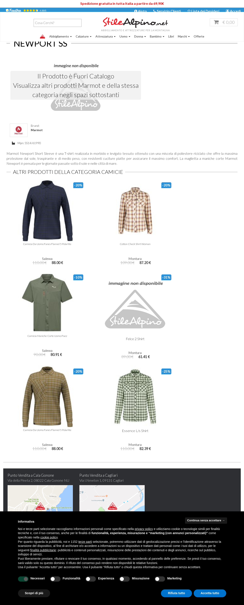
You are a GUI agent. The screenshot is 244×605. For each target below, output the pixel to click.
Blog (69, 486)
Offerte (199, 41)
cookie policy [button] (48, 537)
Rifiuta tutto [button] (176, 593)
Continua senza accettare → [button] (206, 520)
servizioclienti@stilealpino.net (155, 486)
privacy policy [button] (144, 529)
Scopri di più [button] (34, 593)
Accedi (233, 11)
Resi (187, 498)
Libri (171, 41)
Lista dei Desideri (203, 11)
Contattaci (74, 492)
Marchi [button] (184, 41)
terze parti (85, 541)
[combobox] (31, 28)
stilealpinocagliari (147, 492)
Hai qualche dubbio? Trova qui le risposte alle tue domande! (210, 391)
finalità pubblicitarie (43, 550)
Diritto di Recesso (197, 504)
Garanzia (190, 486)
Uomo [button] (125, 41)
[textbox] (32, 27)
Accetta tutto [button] (210, 593)
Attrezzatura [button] (105, 41)
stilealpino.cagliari (154, 498)
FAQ (69, 504)
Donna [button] (140, 41)
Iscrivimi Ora (151, 444)
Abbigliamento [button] (60, 41)
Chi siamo (73, 480)
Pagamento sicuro (197, 492)
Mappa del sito (77, 511)
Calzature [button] (84, 41)
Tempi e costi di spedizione (203, 480)
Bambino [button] (157, 41)
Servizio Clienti (167, 11)
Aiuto (140, 11)
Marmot (156, 71)
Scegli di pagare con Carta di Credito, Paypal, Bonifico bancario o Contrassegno (210, 445)
